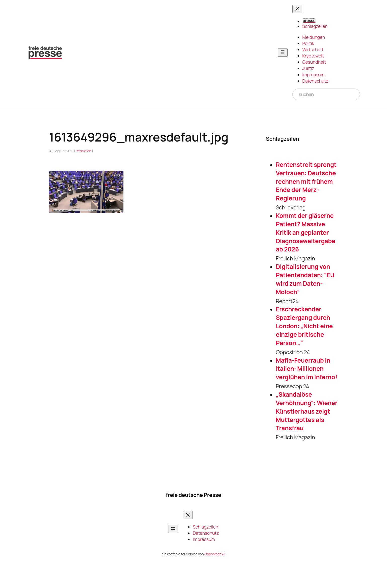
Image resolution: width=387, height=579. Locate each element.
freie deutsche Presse (193, 495)
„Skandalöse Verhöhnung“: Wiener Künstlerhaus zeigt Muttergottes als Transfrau (306, 411)
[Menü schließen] (297, 9)
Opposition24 (214, 554)
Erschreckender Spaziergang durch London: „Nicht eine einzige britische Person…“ (304, 326)
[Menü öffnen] (283, 52)
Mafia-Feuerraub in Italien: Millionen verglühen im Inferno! (306, 368)
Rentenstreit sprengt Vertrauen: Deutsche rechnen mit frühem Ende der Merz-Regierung (306, 181)
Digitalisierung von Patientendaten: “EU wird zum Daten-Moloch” (305, 279)
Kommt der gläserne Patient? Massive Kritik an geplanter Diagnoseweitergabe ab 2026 (305, 232)
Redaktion (83, 150)
